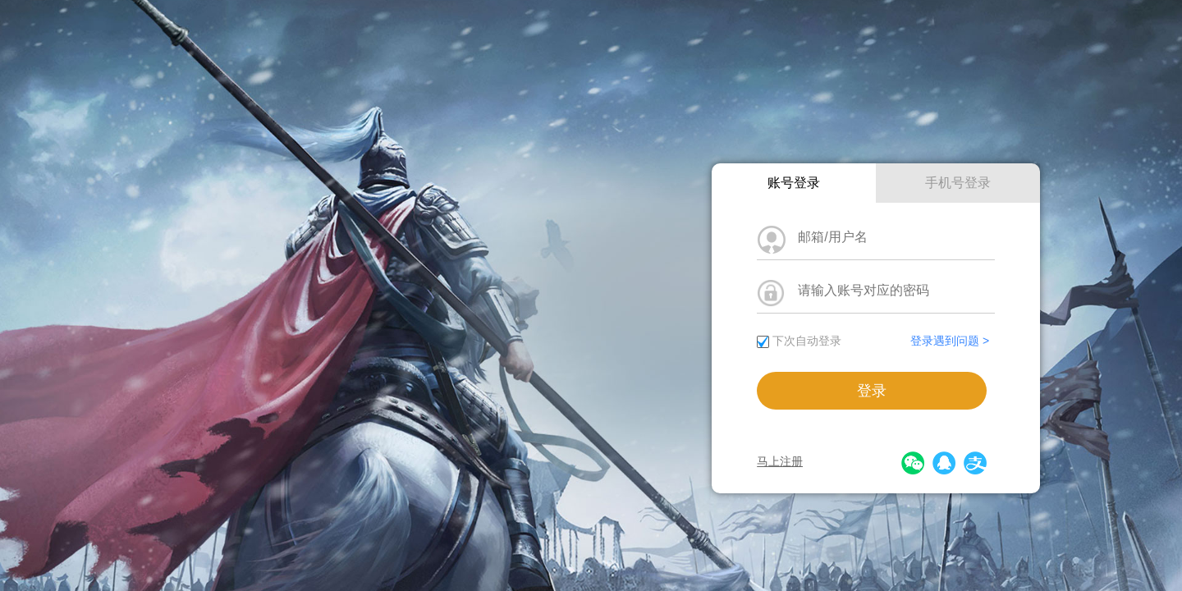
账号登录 (793, 183)
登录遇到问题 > (949, 340)
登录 (871, 391)
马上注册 (780, 461)
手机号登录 (958, 183)
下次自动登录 (806, 340)
